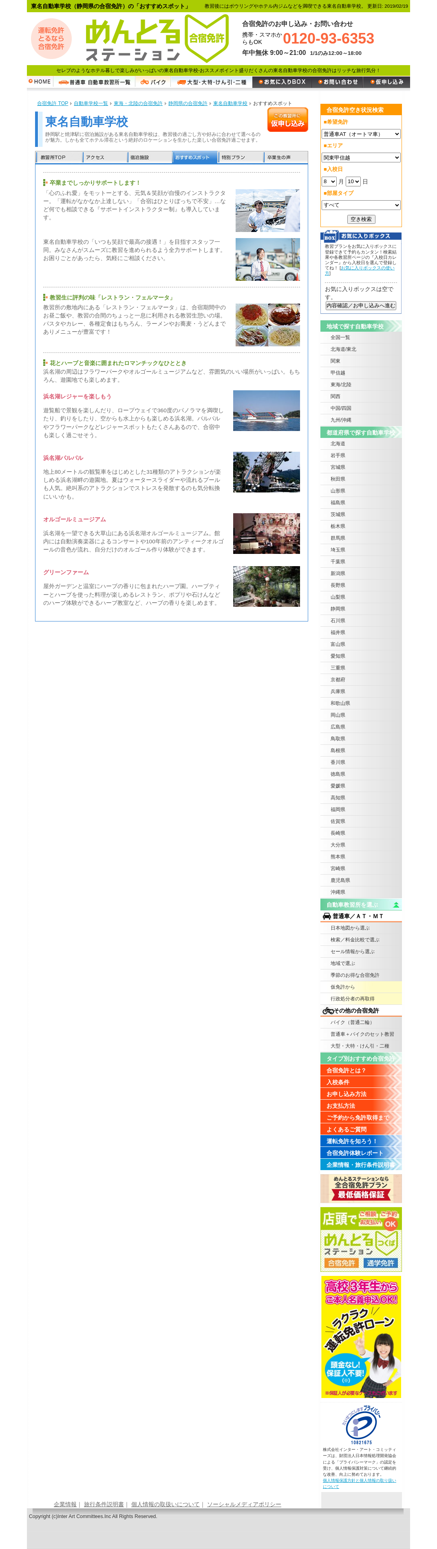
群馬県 (338, 538)
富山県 (338, 644)
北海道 (338, 443)
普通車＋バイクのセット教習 (362, 1034)
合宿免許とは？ (346, 1070)
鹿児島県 (340, 880)
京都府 (338, 680)
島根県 (338, 750)
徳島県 (338, 774)
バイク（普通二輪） (353, 1022)
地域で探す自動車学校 (355, 326)
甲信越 (338, 373)
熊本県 (338, 857)
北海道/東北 (343, 349)
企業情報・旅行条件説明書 (361, 1165)
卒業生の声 (285, 157)
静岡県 (338, 609)
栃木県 (338, 526)
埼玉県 (338, 550)
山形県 (338, 491)
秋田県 (338, 479)
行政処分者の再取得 (353, 999)
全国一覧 (340, 337)
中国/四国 (341, 408)
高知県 (338, 798)
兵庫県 (338, 691)
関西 (335, 396)
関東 (335, 361)
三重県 (338, 668)
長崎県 (338, 833)
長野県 (338, 585)
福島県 (338, 502)
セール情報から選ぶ (353, 951)
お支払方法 (341, 1106)
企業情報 (65, 1504)
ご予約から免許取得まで (358, 1117)
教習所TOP (58, 157)
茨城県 (338, 514)
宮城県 (338, 467)
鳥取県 (338, 739)
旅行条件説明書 (104, 1504)
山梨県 (338, 597)
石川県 (338, 621)
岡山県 (338, 715)
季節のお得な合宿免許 (355, 975)
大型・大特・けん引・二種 (360, 1046)
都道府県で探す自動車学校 (361, 432)
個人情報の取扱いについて (165, 1504)
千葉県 (338, 561)
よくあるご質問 (346, 1129)
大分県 (338, 845)
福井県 (338, 632)
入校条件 (338, 1082)
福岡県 (338, 809)
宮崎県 (338, 868)
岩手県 (338, 455)
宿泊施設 (149, 157)
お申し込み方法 (346, 1094)
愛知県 (338, 656)
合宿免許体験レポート (355, 1153)
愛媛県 (338, 786)
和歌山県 (340, 703)
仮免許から (343, 987)
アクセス (104, 157)
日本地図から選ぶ (350, 928)
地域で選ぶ (343, 963)
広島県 (338, 727)
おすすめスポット (194, 157)
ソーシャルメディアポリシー (244, 1504)
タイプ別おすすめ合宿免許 (361, 1058)
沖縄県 (338, 892)
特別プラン (240, 157)
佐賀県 (338, 821)
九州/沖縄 (341, 420)
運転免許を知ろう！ (352, 1141)
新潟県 (338, 573)
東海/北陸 (341, 384)
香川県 (338, 762)
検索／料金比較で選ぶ (355, 940)
